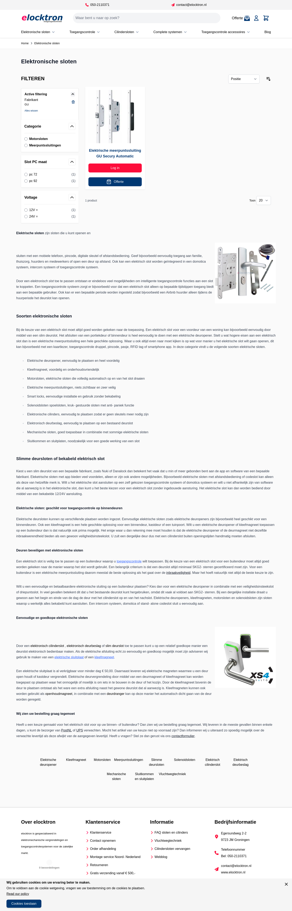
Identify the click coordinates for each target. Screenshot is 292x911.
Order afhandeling (103, 848)
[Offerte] (115, 181)
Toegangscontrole (85, 32)
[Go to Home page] (42, 18)
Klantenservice (100, 832)
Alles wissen (31, 110)
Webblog (161, 857)
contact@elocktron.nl (189, 4)
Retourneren (99, 865)
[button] (50, 79)
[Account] (256, 18)
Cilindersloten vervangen (172, 848)
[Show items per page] (263, 200)
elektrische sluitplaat (69, 657)
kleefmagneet (104, 657)
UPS (79, 730)
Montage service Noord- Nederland (115, 857)
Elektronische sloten (38, 32)
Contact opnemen (103, 840)
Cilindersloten (127, 32)
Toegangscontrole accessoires (226, 32)
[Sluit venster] (286, 884)
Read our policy (17, 894)
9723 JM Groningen (235, 840)
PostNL (66, 730)
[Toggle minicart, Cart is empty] (266, 18)
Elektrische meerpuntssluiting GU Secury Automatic (115, 153)
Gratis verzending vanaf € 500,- (112, 873)
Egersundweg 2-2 (233, 833)
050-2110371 (97, 4)
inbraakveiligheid (178, 572)
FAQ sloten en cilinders (171, 832)
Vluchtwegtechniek (168, 840)
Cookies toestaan (23, 903)
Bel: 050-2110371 (234, 856)
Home (25, 43)
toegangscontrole (129, 561)
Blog (267, 32)
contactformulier (183, 736)
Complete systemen (171, 32)
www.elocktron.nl (233, 872)
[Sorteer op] (244, 79)
